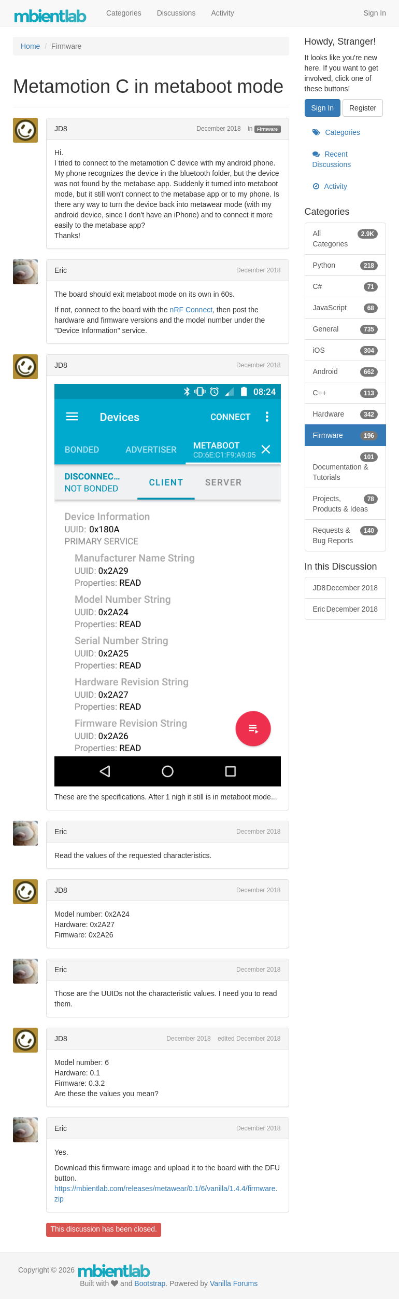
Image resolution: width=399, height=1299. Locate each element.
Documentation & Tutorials (345, 466)
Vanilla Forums (234, 1283)
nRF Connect (191, 310)
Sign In (374, 13)
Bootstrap (149, 1283)
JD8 (60, 129)
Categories (123, 13)
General (345, 329)
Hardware (345, 414)
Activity (222, 13)
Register (362, 108)
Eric (60, 270)
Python (345, 265)
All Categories (345, 238)
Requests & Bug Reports (345, 535)
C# (345, 286)
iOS (345, 350)
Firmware (267, 129)
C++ (345, 393)
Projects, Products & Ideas (345, 503)
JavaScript (345, 307)
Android (345, 371)
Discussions (176, 13)
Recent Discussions (331, 159)
